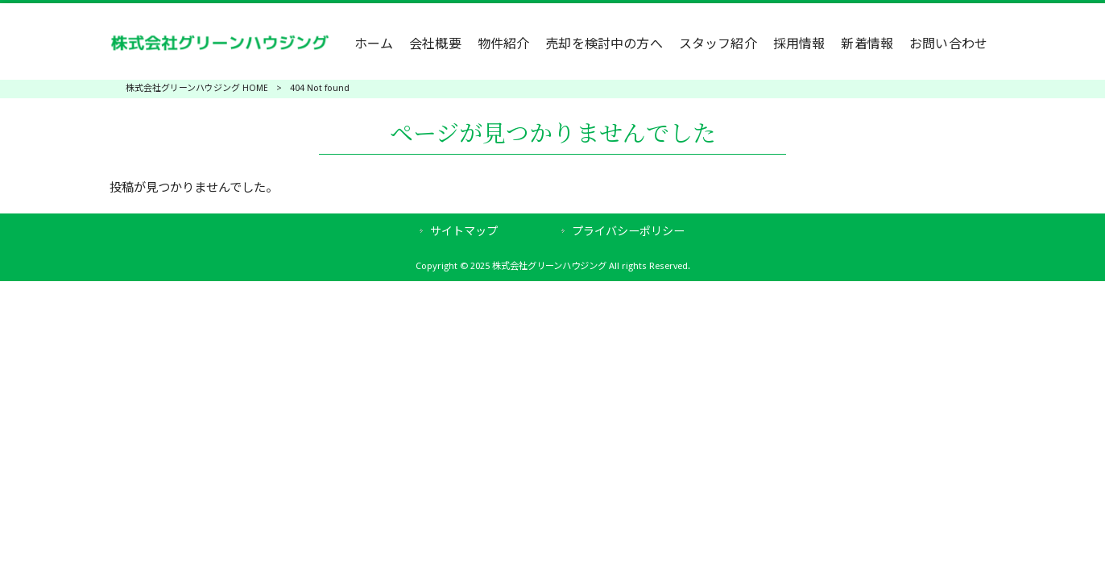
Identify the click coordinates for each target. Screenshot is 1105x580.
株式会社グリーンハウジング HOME (197, 88)
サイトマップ (464, 231)
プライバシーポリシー (628, 231)
